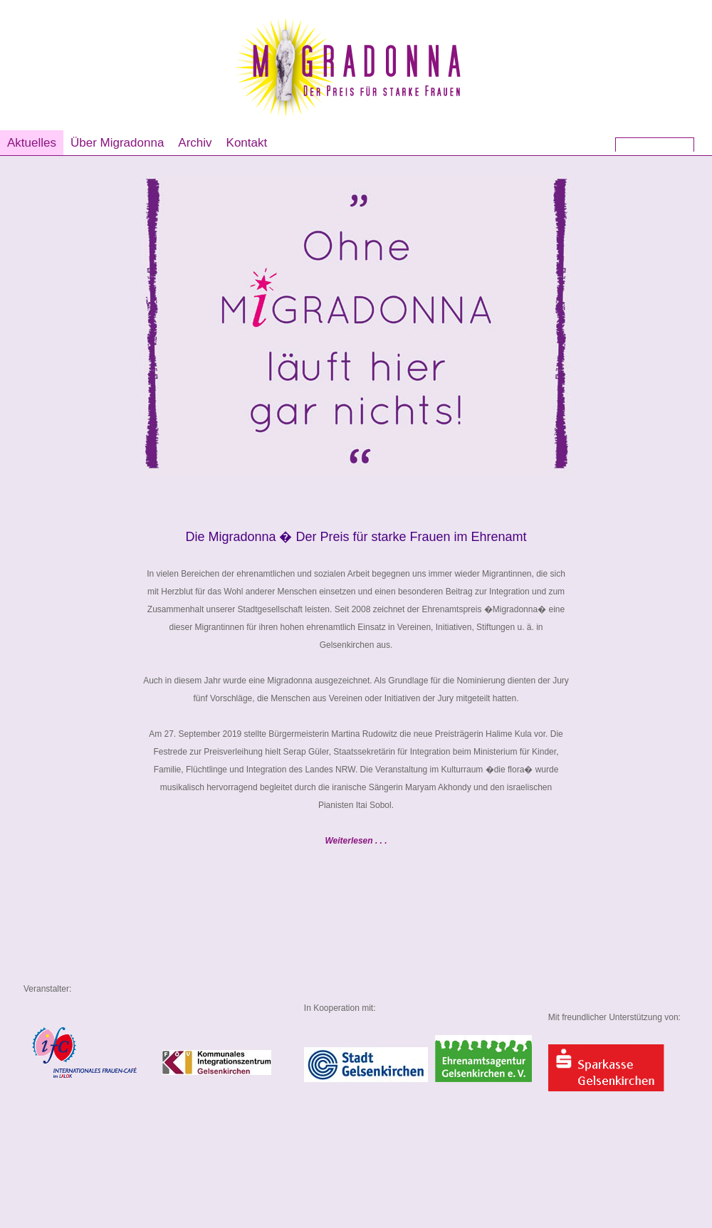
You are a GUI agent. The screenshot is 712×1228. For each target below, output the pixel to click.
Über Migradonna (117, 142)
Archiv (194, 142)
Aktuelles (31, 142)
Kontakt (247, 142)
